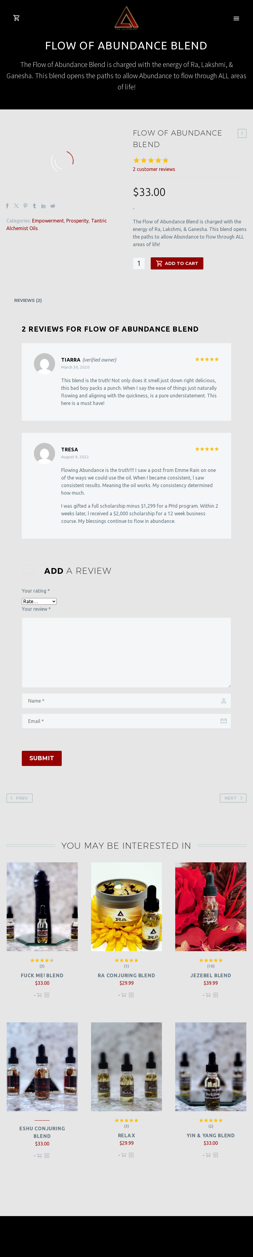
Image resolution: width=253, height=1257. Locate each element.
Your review (36, 609)
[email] (126, 721)
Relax (126, 1135)
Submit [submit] (41, 758)
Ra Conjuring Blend (126, 975)
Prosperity (77, 220)
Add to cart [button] (39, 998)
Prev (18, 798)
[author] (126, 700)
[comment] (126, 652)
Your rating (36, 590)
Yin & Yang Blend (211, 1135)
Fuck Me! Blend (42, 975)
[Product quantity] (139, 263)
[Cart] (16, 18)
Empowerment (48, 220)
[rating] (39, 601)
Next (235, 798)
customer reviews (154, 169)
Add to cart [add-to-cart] (177, 263)
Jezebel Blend (210, 975)
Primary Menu (236, 18)
